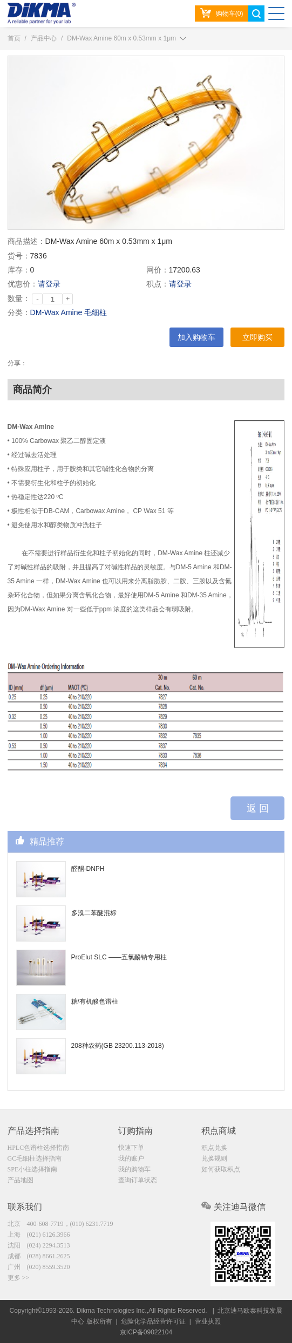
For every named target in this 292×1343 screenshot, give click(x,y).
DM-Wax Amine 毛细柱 (68, 312)
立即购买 (257, 337)
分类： (19, 312)
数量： (19, 298)
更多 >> (19, 1277)
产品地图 (20, 1180)
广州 (39, 1267)
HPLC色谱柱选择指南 (39, 1147)
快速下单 (131, 1147)
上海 (39, 1234)
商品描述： (26, 241)
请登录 (49, 283)
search (256, 13)
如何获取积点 (220, 1169)
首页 (14, 38)
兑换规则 (214, 1158)
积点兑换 (214, 1147)
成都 (39, 1256)
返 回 (258, 808)
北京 (60, 1224)
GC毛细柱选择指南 (35, 1158)
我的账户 (131, 1158)
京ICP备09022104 (146, 1332)
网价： (157, 269)
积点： (157, 283)
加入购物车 (196, 337)
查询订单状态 (137, 1180)
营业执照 (208, 1321)
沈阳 (39, 1245)
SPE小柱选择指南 (33, 1169)
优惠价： (23, 283)
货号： (19, 255)
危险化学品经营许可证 (153, 1321)
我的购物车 (134, 1169)
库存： (19, 269)
